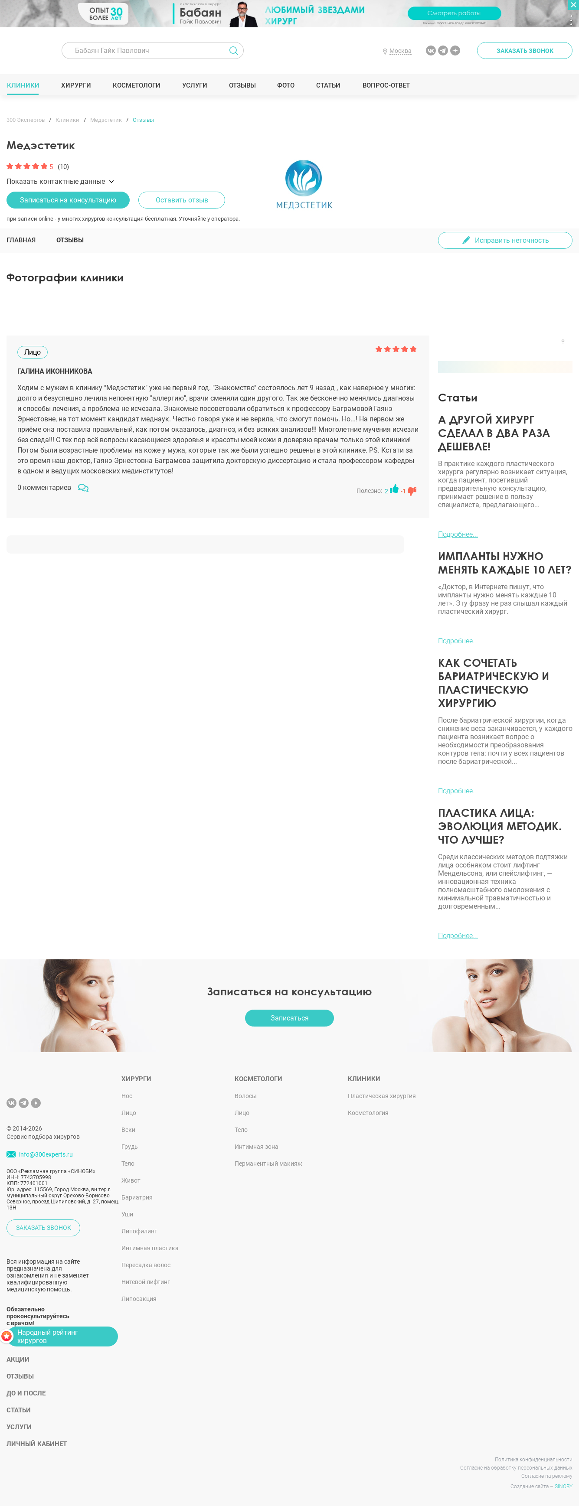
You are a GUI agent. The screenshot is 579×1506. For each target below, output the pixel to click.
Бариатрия (137, 1197)
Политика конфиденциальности (533, 1460)
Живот (131, 1180)
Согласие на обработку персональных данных (516, 1468)
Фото (285, 85)
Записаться (290, 1018)
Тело (127, 1163)
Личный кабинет (37, 1444)
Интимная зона (256, 1146)
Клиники (23, 85)
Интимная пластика (150, 1248)
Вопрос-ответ (386, 85)
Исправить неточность (512, 240)
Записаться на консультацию (68, 200)
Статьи (328, 85)
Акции (18, 1359)
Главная (21, 240)
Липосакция (139, 1298)
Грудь (129, 1146)
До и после (26, 1393)
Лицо (128, 1112)
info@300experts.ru (46, 1154)
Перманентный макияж (268, 1163)
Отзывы (242, 85)
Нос (126, 1095)
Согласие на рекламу (546, 1476)
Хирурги (76, 85)
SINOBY (563, 1486)
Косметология (368, 1112)
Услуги (194, 85)
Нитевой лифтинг (145, 1281)
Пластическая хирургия (382, 1095)
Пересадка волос (145, 1265)
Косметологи (136, 85)
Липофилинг (139, 1231)
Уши (127, 1214)
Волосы (246, 1095)
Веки (128, 1129)
